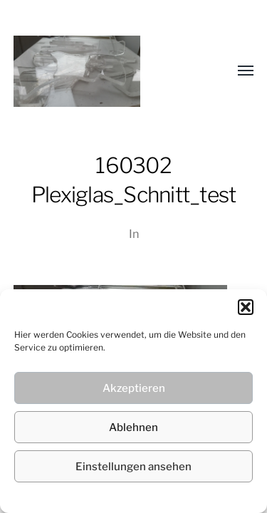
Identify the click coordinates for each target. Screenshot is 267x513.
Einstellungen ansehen (133, 466)
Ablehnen (133, 427)
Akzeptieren (134, 388)
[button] (246, 307)
